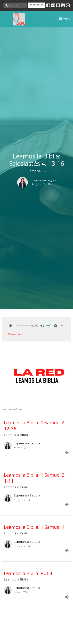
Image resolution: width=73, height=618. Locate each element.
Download (15, 334)
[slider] (22, 326)
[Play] (11, 326)
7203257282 (36, 5)
